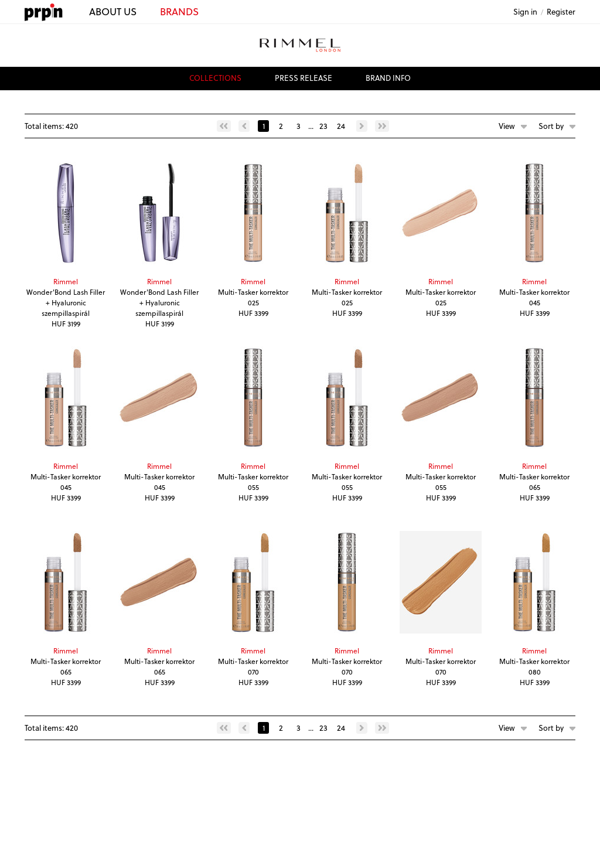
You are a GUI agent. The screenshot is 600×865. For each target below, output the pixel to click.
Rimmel (65, 281)
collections (215, 77)
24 (341, 125)
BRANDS (179, 11)
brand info (388, 77)
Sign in (525, 11)
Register (561, 11)
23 (323, 125)
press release (303, 77)
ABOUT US (113, 11)
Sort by (551, 125)
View (507, 125)
